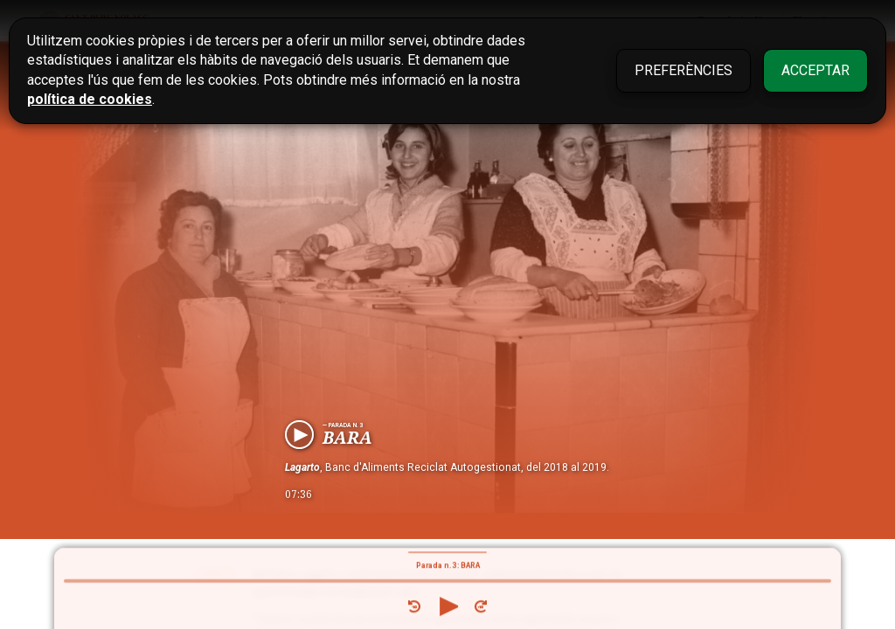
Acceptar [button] (815, 70)
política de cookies (89, 99)
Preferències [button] (683, 70)
